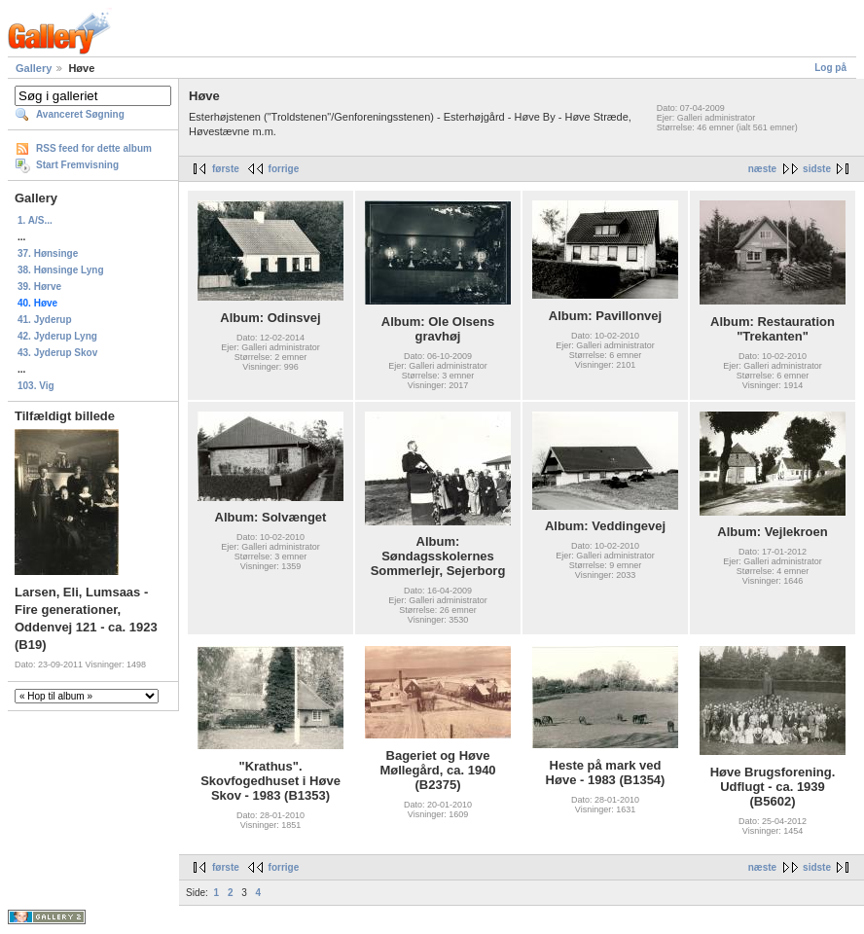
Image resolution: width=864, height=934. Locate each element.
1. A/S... (35, 220)
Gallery (34, 68)
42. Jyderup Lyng (57, 336)
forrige (284, 168)
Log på (830, 67)
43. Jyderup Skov (57, 352)
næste (762, 168)
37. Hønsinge (48, 253)
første (225, 168)
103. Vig (36, 385)
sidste (817, 168)
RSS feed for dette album (94, 148)
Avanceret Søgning (80, 114)
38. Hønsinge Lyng (61, 270)
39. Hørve (39, 286)
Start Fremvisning (77, 165)
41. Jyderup (45, 319)
